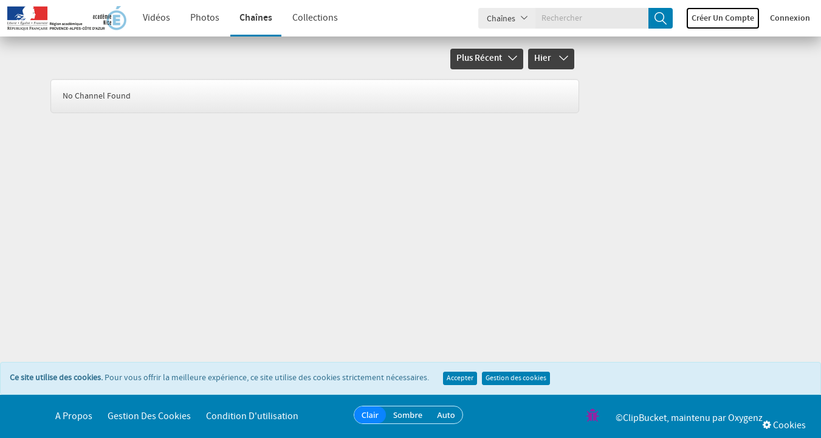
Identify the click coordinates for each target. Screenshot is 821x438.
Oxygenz (745, 418)
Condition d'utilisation (252, 416)
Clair (370, 414)
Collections (315, 18)
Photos (204, 18)
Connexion (790, 18)
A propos (73, 416)
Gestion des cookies (516, 378)
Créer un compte (723, 18)
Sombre (407, 414)
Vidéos (156, 18)
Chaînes (255, 18)
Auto (446, 414)
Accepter (460, 378)
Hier (551, 58)
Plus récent (486, 58)
